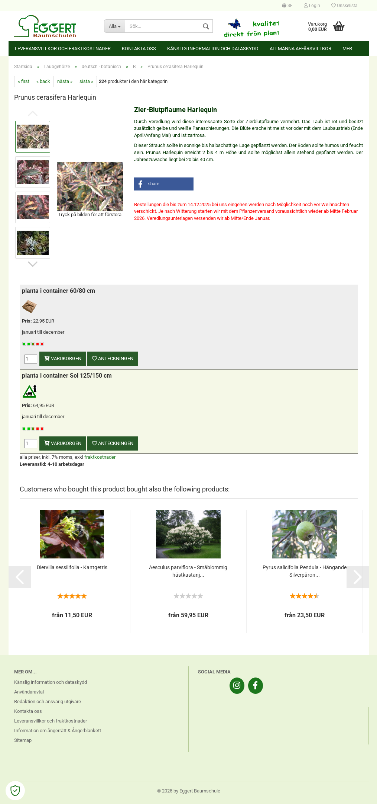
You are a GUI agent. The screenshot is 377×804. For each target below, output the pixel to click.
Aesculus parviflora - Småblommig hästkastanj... (188, 571)
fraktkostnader (100, 457)
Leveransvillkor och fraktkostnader (63, 48)
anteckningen (112, 358)
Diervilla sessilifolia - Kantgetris (72, 567)
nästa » (64, 81)
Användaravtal (29, 692)
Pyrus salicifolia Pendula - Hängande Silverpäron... (305, 571)
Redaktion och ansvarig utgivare (47, 701)
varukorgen (62, 358)
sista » (86, 81)
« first (23, 81)
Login (312, 5)
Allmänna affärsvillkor (300, 48)
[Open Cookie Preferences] (15, 790)
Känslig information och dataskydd (213, 48)
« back (43, 81)
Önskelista (344, 5)
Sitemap (23, 740)
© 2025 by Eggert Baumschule (188, 791)
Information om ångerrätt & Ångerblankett (57, 730)
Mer (347, 48)
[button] (164, 183)
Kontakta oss (139, 48)
